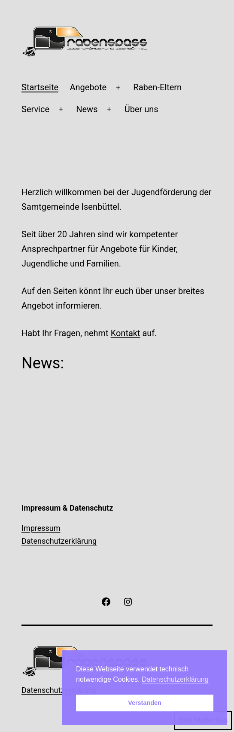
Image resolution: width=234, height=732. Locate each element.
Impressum (41, 528)
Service (35, 109)
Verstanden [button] (144, 702)
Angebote (88, 87)
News (86, 109)
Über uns (141, 109)
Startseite (39, 87)
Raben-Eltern (157, 87)
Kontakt (125, 333)
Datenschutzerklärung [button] (175, 679)
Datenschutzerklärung (59, 540)
